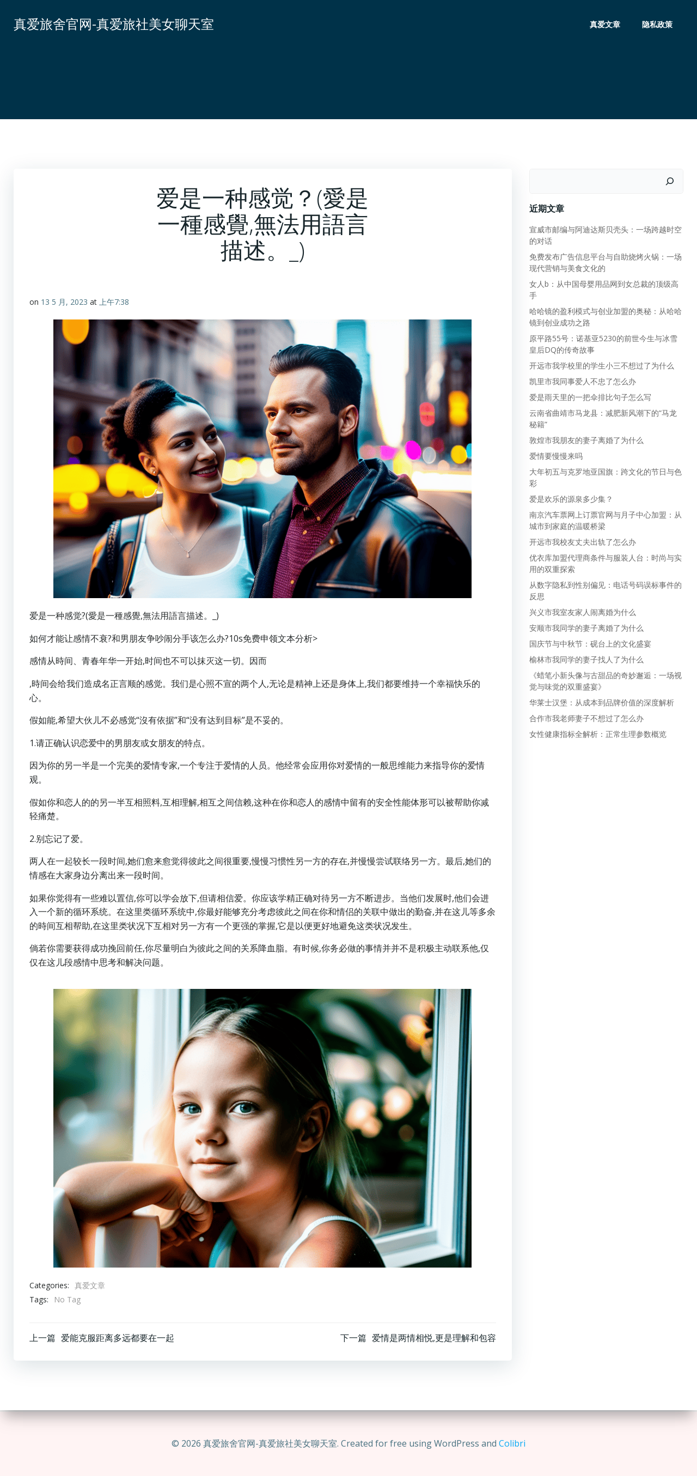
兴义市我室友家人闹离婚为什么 (582, 612)
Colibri (512, 1443)
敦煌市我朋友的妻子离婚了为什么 (586, 440)
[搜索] (670, 181)
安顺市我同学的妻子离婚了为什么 (586, 628)
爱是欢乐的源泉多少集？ (571, 499)
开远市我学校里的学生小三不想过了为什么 (601, 365)
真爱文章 (605, 25)
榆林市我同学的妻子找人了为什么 (586, 659)
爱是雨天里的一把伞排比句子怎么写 (590, 397)
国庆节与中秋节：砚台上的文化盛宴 (590, 643)
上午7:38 (114, 303)
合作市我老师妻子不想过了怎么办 (586, 718)
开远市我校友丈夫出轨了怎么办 (582, 542)
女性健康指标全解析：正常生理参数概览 (597, 734)
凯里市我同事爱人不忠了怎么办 (582, 381)
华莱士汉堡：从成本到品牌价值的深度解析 (601, 702)
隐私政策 (658, 25)
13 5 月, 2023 (64, 303)
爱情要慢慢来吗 (555, 456)
